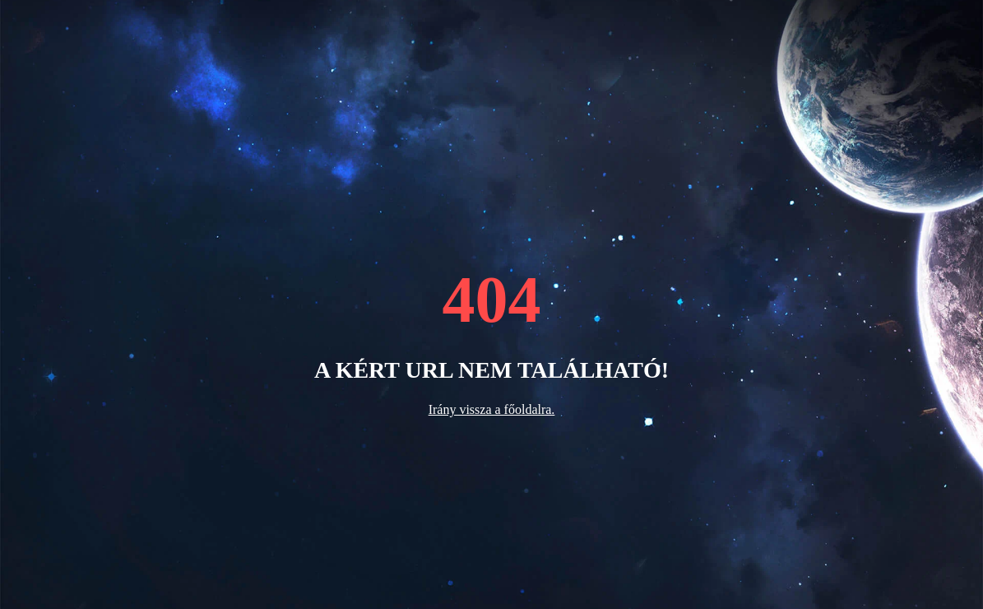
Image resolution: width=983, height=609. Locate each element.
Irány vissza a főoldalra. (492, 409)
